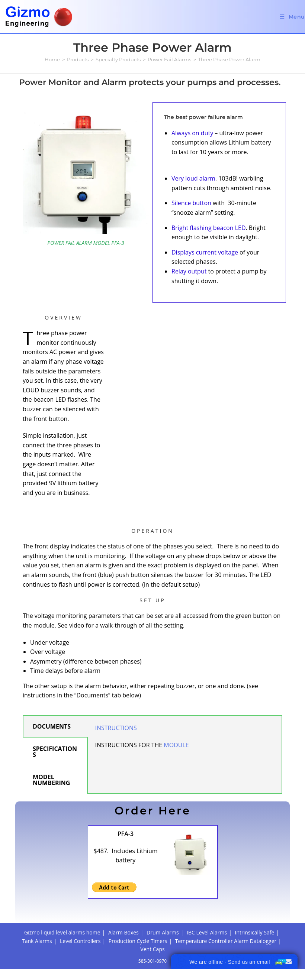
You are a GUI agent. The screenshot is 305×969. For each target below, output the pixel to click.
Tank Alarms (37, 940)
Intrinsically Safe (254, 932)
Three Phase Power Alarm (229, 59)
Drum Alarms (163, 932)
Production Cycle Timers (138, 940)
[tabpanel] (185, 740)
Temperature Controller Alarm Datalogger (225, 940)
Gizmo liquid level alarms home (62, 932)
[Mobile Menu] (292, 16)
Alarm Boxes (123, 932)
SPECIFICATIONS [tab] (55, 752)
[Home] (52, 59)
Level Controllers (80, 940)
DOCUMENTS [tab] (52, 726)
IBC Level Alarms (207, 932)
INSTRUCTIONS (116, 728)
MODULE (176, 745)
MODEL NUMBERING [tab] (51, 780)
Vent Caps (152, 949)
